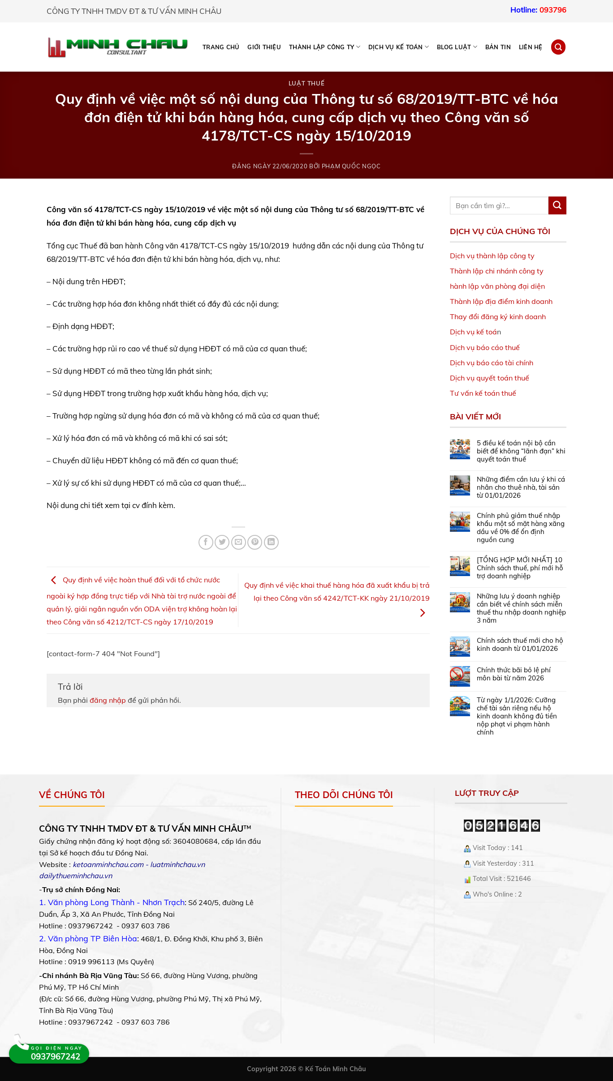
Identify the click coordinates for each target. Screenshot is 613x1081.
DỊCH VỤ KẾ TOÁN (398, 47)
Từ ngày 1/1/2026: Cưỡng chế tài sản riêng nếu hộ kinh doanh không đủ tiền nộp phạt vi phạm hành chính (517, 716)
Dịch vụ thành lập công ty (492, 255)
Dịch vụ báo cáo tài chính (491, 362)
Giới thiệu (264, 47)
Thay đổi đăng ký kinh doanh (498, 316)
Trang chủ (221, 47)
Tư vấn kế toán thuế (483, 393)
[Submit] (557, 205)
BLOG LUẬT (457, 47)
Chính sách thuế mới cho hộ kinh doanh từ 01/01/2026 (520, 645)
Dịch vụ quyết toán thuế (489, 377)
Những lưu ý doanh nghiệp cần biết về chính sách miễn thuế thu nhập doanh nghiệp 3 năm (521, 608)
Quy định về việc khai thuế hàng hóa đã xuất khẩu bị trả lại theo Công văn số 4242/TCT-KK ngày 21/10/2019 (337, 599)
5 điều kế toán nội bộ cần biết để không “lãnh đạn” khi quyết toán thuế (521, 451)
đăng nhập (108, 700)
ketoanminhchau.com (108, 864)
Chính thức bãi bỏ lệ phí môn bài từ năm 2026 (514, 674)
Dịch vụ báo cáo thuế (485, 347)
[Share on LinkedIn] (271, 542)
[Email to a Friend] (238, 542)
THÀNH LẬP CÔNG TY (324, 47)
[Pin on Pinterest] (254, 542)
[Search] (558, 46)
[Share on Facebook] (206, 542)
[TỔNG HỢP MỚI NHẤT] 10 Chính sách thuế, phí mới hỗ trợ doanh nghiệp (520, 568)
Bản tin (498, 47)
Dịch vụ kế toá (473, 331)
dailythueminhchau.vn (75, 875)
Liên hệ (531, 47)
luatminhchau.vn (177, 864)
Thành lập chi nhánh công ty (497, 270)
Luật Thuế (307, 83)
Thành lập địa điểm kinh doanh (501, 301)
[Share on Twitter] (222, 542)
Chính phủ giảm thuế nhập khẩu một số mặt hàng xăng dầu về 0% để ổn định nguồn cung (521, 528)
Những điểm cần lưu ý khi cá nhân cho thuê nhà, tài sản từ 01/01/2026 (521, 487)
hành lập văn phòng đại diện (497, 286)
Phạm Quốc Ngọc (351, 166)
